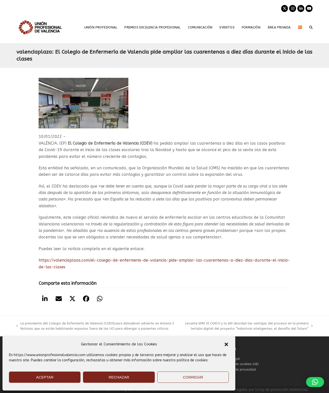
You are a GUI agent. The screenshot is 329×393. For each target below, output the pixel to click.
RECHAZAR (119, 377)
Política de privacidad (239, 369)
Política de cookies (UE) (240, 364)
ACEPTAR (45, 377)
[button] (226, 344)
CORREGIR (193, 377)
